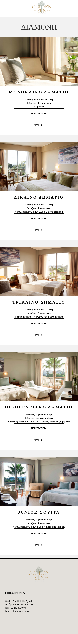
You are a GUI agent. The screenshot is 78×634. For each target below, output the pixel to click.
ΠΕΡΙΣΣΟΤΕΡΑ (39, 113)
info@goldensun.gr (20, 610)
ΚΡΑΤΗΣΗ (39, 125)
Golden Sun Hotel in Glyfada (19, 601)
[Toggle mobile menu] (76, 7)
